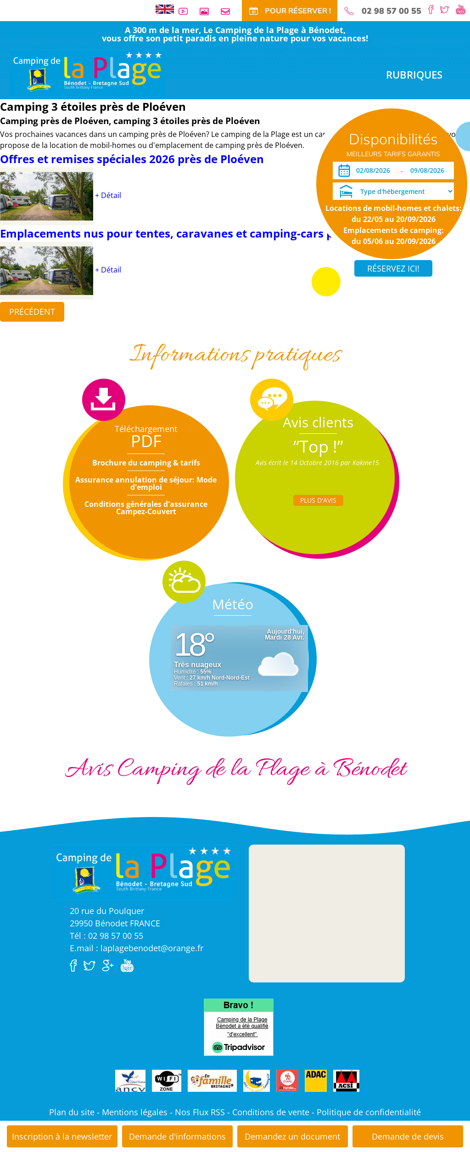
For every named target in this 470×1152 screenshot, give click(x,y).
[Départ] (430, 170)
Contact (229, 11)
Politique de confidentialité (369, 1112)
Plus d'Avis (318, 500)
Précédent (32, 311)
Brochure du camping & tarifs (146, 463)
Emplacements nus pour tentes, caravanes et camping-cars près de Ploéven (206, 233)
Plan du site (72, 1112)
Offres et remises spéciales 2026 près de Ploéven (132, 158)
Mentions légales (135, 1112)
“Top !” (318, 446)
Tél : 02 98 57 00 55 (106, 935)
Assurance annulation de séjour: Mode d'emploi (146, 483)
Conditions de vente (270, 1112)
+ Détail (108, 195)
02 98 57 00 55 (391, 11)
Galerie (208, 11)
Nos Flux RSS (200, 1112)
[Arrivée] (374, 170)
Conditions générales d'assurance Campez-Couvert (145, 507)
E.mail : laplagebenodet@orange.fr (136, 947)
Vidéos (187, 11)
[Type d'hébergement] (393, 191)
